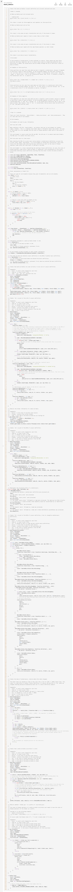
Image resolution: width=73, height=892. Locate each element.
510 (6, 703)
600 (6, 826)
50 (6, 75)
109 (6, 156)
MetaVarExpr (22, 388)
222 (6, 310)
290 (6, 403)
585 (6, 806)
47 (6, 71)
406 (6, 561)
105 (6, 150)
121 (6, 172)
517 (6, 713)
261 (6, 363)
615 (6, 847)
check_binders (16, 288)
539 (6, 743)
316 (6, 438)
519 (6, 716)
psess (21, 288)
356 (6, 493)
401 (6, 554)
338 (6, 468)
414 (6, 572)
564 (6, 777)
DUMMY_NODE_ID (20, 156)
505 (6, 696)
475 (6, 655)
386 (6, 534)
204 (6, 285)
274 (6, 381)
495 (6, 683)
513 (6, 707)
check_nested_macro (15, 696)
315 (6, 437)
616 (6, 848)
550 (6, 758)
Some (18, 220)
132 (6, 187)
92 (6, 133)
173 (6, 243)
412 (6, 569)
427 (6, 590)
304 (6, 422)
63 (6, 93)
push (24, 397)
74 (6, 108)
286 (6, 397)
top (21, 202)
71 (6, 104)
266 (6, 370)
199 (6, 279)
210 (6, 294)
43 (6, 66)
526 (6, 725)
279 (6, 388)
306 (6, 425)
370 (6, 512)
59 (6, 87)
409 (6, 565)
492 (6, 679)
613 (6, 844)
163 (6, 229)
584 (6, 804)
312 (6, 433)
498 (6, 687)
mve (15, 467)
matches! (14, 195)
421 (6, 582)
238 (6, 332)
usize (12, 706)
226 (6, 315)
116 (6, 165)
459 (6, 634)
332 (6, 460)
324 (6, 449)
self (28, 202)
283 (6, 393)
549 (6, 756)
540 (6, 744)
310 (6, 430)
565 (6, 778)
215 (6, 300)
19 (6, 33)
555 (6, 765)
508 (6, 700)
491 (6, 677)
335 (6, 464)
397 (6, 549)
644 (6, 886)
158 (6, 223)
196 (6, 275)
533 (6, 735)
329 (6, 456)
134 (6, 190)
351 (6, 486)
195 (6, 273)
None (25, 216)
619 (6, 852)
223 (6, 311)
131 (6, 186)
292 (6, 406)
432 (6, 597)
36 (6, 56)
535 (6, 737)
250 (6, 348)
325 (6, 451)
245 (6, 341)
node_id (26, 288)
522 (6, 720)
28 (6, 45)
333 (6, 462)
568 (6, 782)
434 (6, 599)
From (12, 228)
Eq (27, 489)
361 (6, 500)
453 (6, 625)
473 (6, 653)
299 (6, 415)
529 (6, 729)
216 (6, 302)
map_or (14, 294)
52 (6, 78)
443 (6, 612)
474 (6, 654)
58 (6, 86)
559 (6, 770)
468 (6, 646)
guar (62, 288)
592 (6, 815)
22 (6, 37)
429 (6, 593)
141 (6, 199)
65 (6, 96)
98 (6, 141)
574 (6, 791)
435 (6, 601)
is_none (45, 351)
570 (6, 785)
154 (6, 217)
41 (6, 63)
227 (6, 317)
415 (6, 574)
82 (6, 119)
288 (6, 400)
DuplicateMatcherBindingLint (31, 348)
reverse (17, 234)
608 (6, 837)
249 (6, 347)
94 (6, 135)
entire (53, 470)
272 (6, 378)
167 (6, 235)
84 (6, 122)
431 (6, 595)
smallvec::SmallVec (15, 164)
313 (6, 434)
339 (6, 470)
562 (6, 774)
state (42, 423)
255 (6, 355)
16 (6, 29)
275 (6, 382)
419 (6, 579)
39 (6, 60)
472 (6, 651)
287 (6, 399)
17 (6, 30)
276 (6, 384)
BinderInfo (15, 242)
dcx (21, 335)
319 (6, 442)
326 (6, 452)
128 (6, 182)
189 (6, 265)
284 (6, 395)
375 (6, 519)
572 (6, 788)
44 (6, 67)
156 (6, 220)
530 (6, 731)
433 (6, 598)
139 (6, 197)
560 (6, 771)
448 (6, 619)
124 (6, 176)
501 (6, 691)
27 (6, 44)
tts (15, 707)
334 (6, 463)
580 (6, 799)
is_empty (22, 333)
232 (6, 324)
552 (6, 761)
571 (6, 786)
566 (6, 780)
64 (6, 94)
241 (6, 336)
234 (6, 326)
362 (6, 501)
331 (6, 459)
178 (6, 250)
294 (6, 408)
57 (6, 85)
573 (6, 789)
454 (6, 627)
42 (6, 64)
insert (23, 354)
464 (6, 640)
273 (6, 380)
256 (6, 356)
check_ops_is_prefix (20, 463)
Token (35, 154)
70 (6, 102)
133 (6, 188)
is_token (25, 717)
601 (6, 827)
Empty (20, 216)
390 (6, 539)
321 (6, 445)
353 (6, 489)
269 (6, 374)
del (39, 475)
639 (6, 879)
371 (6, 513)
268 (6, 373)
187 (6, 262)
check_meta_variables (21, 275)
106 (6, 152)
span (30, 335)
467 (6, 645)
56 (6, 83)
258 (6, 359)
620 (6, 853)
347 (6, 481)
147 (6, 208)
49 (6, 74)
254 (6, 354)
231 (6, 322)
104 (6, 149)
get (34, 340)
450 (6, 621)
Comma (51, 710)
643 (6, 885)
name (40, 337)
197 (6, 276)
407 (6, 563)
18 (6, 31)
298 (6, 414)
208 (6, 291)
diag (45, 886)
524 (6, 722)
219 (6, 306)
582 (6, 802)
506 (6, 698)
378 (6, 523)
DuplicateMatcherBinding (38, 378)
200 (6, 280)
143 (6, 202)
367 (6, 508)
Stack (12, 175)
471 (6, 650)
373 (6, 516)
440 (6, 608)
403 (6, 557)
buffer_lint (20, 343)
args (23, 287)
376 (6, 520)
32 (6, 51)
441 (6, 609)
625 (6, 860)
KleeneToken (21, 168)
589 (6, 811)
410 (6, 567)
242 (6, 337)
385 (6, 533)
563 (6, 776)
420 (6, 580)
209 (6, 292)
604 (6, 832)
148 (6, 209)
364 (6, 504)
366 (6, 507)
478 (6, 660)
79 (6, 115)
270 (6, 376)
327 (6, 453)
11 (6, 22)
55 (6, 82)
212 (6, 296)
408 (6, 564)
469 (6, 647)
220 (6, 307)
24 (6, 40)
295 (6, 410)
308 (6, 427)
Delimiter (23, 154)
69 (6, 101)
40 (6, 62)
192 (6, 269)
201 (6, 281)
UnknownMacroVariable (40, 800)
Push (17, 202)
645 (6, 888)
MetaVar (21, 332)
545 (6, 751)
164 (6, 231)
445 (6, 614)
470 (6, 649)
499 (6, 688)
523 (6, 721)
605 (6, 833)
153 (6, 216)
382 (6, 528)
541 (6, 746)
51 (6, 77)
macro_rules (24, 710)
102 (6, 146)
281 (6, 391)
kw (46, 163)
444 (6, 613)
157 (6, 221)
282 (6, 392)
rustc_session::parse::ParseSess (19, 161)
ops (37, 231)
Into (17, 881)
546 (6, 752)
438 (6, 605)
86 (6, 124)
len (18, 707)
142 (6, 201)
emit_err (24, 378)
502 (6, 692)
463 (6, 639)
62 (6, 92)
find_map (33, 423)
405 (6, 560)
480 (6, 662)
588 (6, 810)
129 (6, 183)
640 (6, 881)
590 (6, 812)
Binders (13, 253)
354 (6, 490)
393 (6, 543)
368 (6, 509)
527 (6, 726)
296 (6, 411)
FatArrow (37, 717)
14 (6, 26)
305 (6, 423)
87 (6, 126)
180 (6, 253)
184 (6, 258)
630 (6, 867)
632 (6, 870)
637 (6, 877)
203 (6, 284)
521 (6, 718)
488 (6, 673)
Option (24, 213)
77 (6, 112)
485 (6, 669)
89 (6, 128)
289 (6, 401)
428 (6, 591)
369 (6, 511)
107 (6, 153)
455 (6, 628)
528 (6, 728)
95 (6, 137)
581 (6, 800)
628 (6, 864)
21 (6, 36)
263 (6, 366)
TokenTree (27, 168)
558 (6, 769)
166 (6, 234)
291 (6, 404)
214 (6, 299)
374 (6, 518)
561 (6, 773)
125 (6, 178)
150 (6, 212)
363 (6, 503)
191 (6, 268)
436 (6, 602)
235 (6, 328)
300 (6, 416)
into (46, 354)
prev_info (50, 348)
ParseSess (17, 276)
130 (6, 184)
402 (6, 556)
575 (6, 792)
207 (6, 290)
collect (46, 231)
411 (6, 568)
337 (6, 467)
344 (6, 477)
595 (6, 819)
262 (6, 365)
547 (6, 754)
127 (6, 180)
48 (6, 72)
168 (6, 236)
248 (6, 346)
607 (6, 836)
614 (6, 845)
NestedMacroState (15, 490)
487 (6, 672)
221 (6, 309)
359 (6, 497)
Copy (18, 489)
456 (6, 629)
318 (6, 441)
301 (6, 418)
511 (6, 705)
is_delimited (24, 716)
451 (6, 623)
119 (6, 169)
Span (44, 163)
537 (6, 740)
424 (6, 586)
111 (6, 158)
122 (6, 173)
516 (6, 711)
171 (6, 240)
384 (6, 531)
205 (6, 287)
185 (6, 259)
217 (6, 303)
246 (6, 343)
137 (6, 194)
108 (6, 154)
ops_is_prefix (13, 829)
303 (6, 421)
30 (6, 48)
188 (6, 264)
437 (6, 604)
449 (6, 620)
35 (6, 55)
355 (6, 492)
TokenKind (40, 154)
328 (6, 455)
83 (6, 120)
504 (6, 695)
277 (6, 385)
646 (6, 889)
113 (6, 161)
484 (6, 668)
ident (43, 468)
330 (6, 457)
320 (6, 444)
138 (6, 195)
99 (6, 142)
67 (6, 98)
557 (6, 767)
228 (6, 318)
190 (6, 266)
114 (6, 163)
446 (6, 616)
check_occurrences (15, 292)
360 (6, 498)
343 (6, 475)
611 (6, 841)
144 (6, 204)
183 (6, 257)
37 (6, 57)
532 (6, 733)
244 (6, 340)
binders (46, 288)
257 (6, 358)
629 (6, 866)
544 (6, 750)
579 (6, 797)
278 (6, 386)
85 (6, 123)
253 (6, 352)
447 (6, 617)
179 (6, 251)
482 (6, 665)
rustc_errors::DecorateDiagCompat (19, 158)
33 (6, 52)
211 (6, 295)
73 (6, 107)
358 (6, 496)
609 (6, 838)
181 (6, 254)
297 (6, 412)
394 (6, 545)
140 (6, 198)
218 (6, 305)
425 (6, 587)
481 (6, 664)
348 (6, 482)
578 (6, 796)
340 (6, 471)
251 (6, 350)
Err (22, 294)
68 (6, 100)
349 (6, 483)
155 (6, 219)
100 (6, 143)
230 (6, 321)
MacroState (15, 257)
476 (6, 657)
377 (6, 522)
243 (6, 339)
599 (6, 825)
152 (6, 214)
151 (6, 213)
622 (6, 856)
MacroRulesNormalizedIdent (34, 163)
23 (6, 38)
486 (6, 670)
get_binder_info (24, 351)
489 (6, 675)
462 (6, 638)
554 (6, 763)
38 (6, 59)
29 (6, 47)
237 (6, 330)
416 (6, 575)
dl (50, 470)
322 (6, 447)
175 (6, 246)
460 (6, 635)
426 (6, 589)
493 (6, 680)
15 (6, 27)
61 (6, 90)
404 (6, 558)
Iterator (17, 208)
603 (6, 830)
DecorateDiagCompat (24, 881)
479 (6, 661)
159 (6, 224)
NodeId (27, 156)
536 (6, 739)
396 (6, 548)
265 (6, 369)
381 (6, 527)
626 (6, 862)
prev (23, 219)
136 (6, 193)
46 (6, 70)
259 (6, 361)
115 (6, 164)
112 (6, 160)
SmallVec (32, 228)
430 (6, 594)
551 (6, 759)
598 (6, 823)
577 (6, 795)
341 (6, 472)
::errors (14, 167)
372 (6, 515)
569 (6, 784)
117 (6, 167)
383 (6, 530)
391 (6, 541)
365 (6, 505)
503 (6, 694)
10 (6, 21)
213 (6, 298)
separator (32, 736)
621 (6, 855)
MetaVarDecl (22, 363)
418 (6, 578)
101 (6, 145)
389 (6, 538)
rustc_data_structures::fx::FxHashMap (20, 157)
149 (6, 210)
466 (6, 643)
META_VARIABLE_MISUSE (28, 886)
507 (6, 699)
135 (6, 191)
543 (6, 748)
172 (6, 242)
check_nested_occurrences (21, 475)
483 (6, 666)
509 (6, 702)
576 (6, 793)
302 (6, 419)
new (37, 337)
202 (6, 283)
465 (6, 642)
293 (6, 407)
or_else (23, 423)
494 (6, 681)
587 (6, 808)
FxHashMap (19, 253)
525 (6, 724)
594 (6, 818)
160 (6, 225)
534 (6, 736)
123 (6, 175)
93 (6, 134)
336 (6, 466)
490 (6, 676)
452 (6, 624)
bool (24, 194)
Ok (17, 294)
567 (6, 781)
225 (6, 314)
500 (6, 690)
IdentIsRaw (30, 154)
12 (6, 23)
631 (6, 868)
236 (6, 329)
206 (6, 288)
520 (6, 717)
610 (6, 840)
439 (6, 606)
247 (6, 344)
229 (6, 320)
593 (6, 817)
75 (6, 109)
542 (6, 747)
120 (6, 171)
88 (6, 127)
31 (6, 49)
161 (6, 227)
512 (6, 706)
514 (6, 709)
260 (6, 362)
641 (6, 882)
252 (6, 351)
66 (6, 97)
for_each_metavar (21, 467)
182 (6, 255)
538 (6, 741)
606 (6, 834)
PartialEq (23, 489)
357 (6, 494)
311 (6, 432)
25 (6, 41)
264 (6, 367)
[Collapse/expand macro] (7, 195)
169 (6, 238)
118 (6, 168)
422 (6, 583)
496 (6, 684)
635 (6, 874)
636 (6, 875)
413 (6, 571)
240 (6, 335)
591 (6, 814)
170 (6, 239)
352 (6, 487)
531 (6, 732)
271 (6, 377)
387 (6, 535)
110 (6, 157)
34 (6, 53)
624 (6, 859)
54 (6, 81)
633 (6, 871)
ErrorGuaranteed (22, 163)
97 (6, 139)
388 (6, 537)
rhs (30, 292)
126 (6, 179)
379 (6, 524)
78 (6, 113)
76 (6, 111)
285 (6, 396)
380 (6, 526)
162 (6, 228)
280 (6, 389)
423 (6, 584)
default (28, 285)
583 (6, 803)
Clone (14, 489)
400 (6, 553)
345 (6, 478)
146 (6, 206)
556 (6, 766)
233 (6, 325)
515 (6, 710)
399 (6, 552)
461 (6, 636)
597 (6, 822)
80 (6, 116)
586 (6, 807)
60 (6, 89)
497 (6, 685)
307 (6, 426)
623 (6, 857)
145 (6, 205)
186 (6, 261)
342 (6, 474)
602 (6, 829)
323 (6, 448)
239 (6, 333)
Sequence (21, 396)
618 (6, 851)
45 (6, 68)
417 (6, 576)
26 (6, 42)
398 (6, 550)
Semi (36, 710)
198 (6, 277)
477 (6, 658)
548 (6, 755)
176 (6, 247)
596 (6, 821)
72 (6, 105)
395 (6, 546)
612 (6, 842)
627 (6, 863)
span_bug (26, 335)
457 (6, 631)
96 (6, 138)
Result (12, 283)
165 (6, 232)
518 (6, 714)
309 (6, 429)
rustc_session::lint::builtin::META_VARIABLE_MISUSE (24, 160)
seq (26, 397)
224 (6, 313)
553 (6, 762)
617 (6, 849)
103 (6, 148)
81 (6, 117)
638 (6, 878)
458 (6, 632)
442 (6, 610)
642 (6, 883)
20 (6, 34)
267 (6, 371)
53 (6, 79)
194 (6, 272)
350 (6, 485)
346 (6, 479)
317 (6, 440)
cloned (40, 231)
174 (6, 244)
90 (6, 130)
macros (18, 333)
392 (6, 542)
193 (6, 270)
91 (6, 131)
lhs (28, 291)
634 (6, 873)
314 (6, 436)
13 (6, 25)
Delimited (21, 389)
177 (6, 249)
